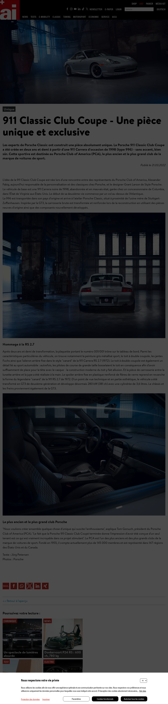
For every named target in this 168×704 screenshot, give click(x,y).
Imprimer (46, 699)
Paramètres (76, 698)
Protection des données (30, 699)
